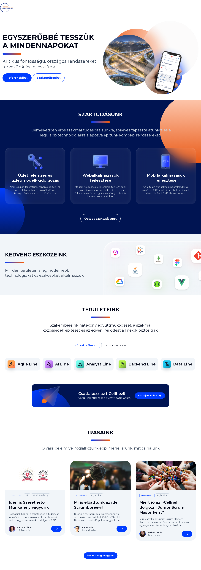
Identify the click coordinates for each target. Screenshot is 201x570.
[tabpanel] (100, 364)
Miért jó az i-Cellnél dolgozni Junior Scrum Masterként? (161, 507)
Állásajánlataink (150, 395)
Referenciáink (17, 78)
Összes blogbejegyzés (100, 555)
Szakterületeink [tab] (86, 345)
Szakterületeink (49, 78)
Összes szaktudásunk (100, 218)
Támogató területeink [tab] (115, 345)
